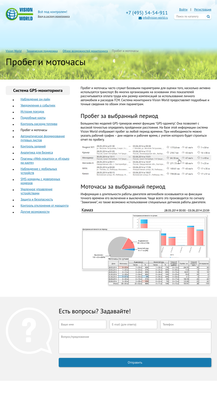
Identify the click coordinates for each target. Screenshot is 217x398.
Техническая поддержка (42, 51)
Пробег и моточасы (34, 130)
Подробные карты (33, 118)
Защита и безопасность (37, 199)
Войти (183, 9)
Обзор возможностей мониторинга (85, 51)
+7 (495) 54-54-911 (147, 12)
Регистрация (202, 9)
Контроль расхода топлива (39, 124)
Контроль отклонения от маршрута (44, 205)
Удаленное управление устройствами (37, 191)
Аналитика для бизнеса (37, 152)
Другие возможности (35, 212)
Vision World (14, 51)
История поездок (32, 111)
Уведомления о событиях (38, 105)
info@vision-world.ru (155, 18)
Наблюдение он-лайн (35, 99)
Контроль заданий (33, 146)
